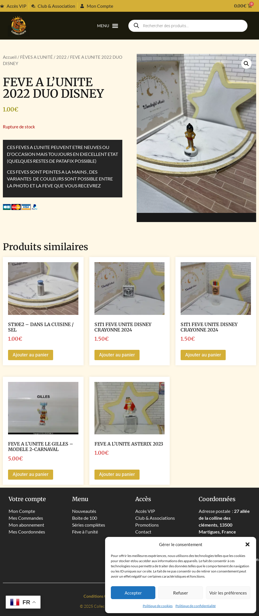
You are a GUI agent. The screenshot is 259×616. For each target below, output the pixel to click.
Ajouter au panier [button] (31, 355)
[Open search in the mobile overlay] (187, 26)
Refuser (180, 592)
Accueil (10, 57)
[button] (247, 544)
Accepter (133, 592)
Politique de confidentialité (195, 606)
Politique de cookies (158, 606)
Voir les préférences (228, 592)
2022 (61, 57)
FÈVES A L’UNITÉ (36, 57)
